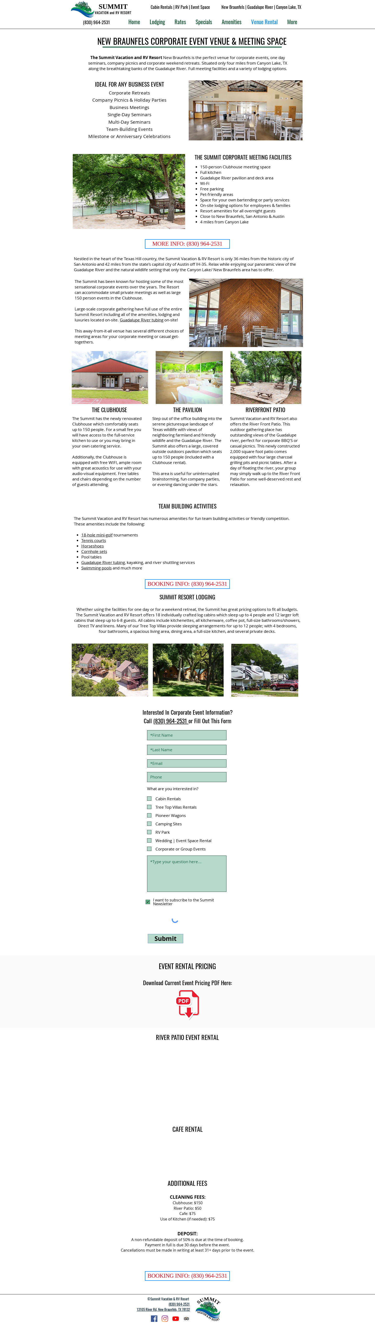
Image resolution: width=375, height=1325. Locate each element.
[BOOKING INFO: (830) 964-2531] (187, 584)
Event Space (200, 7)
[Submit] (165, 938)
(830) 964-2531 (170, 720)
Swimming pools (96, 568)
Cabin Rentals (161, 7)
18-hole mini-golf (97, 535)
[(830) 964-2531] (96, 22)
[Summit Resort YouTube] (175, 1318)
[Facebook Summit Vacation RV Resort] (154, 1318)
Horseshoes (92, 546)
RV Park (181, 7)
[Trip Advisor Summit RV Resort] (186, 1318)
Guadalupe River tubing (141, 320)
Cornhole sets (94, 551)
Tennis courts (93, 540)
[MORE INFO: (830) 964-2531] (187, 244)
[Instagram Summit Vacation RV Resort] (165, 1318)
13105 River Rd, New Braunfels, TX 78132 (163, 1309)
